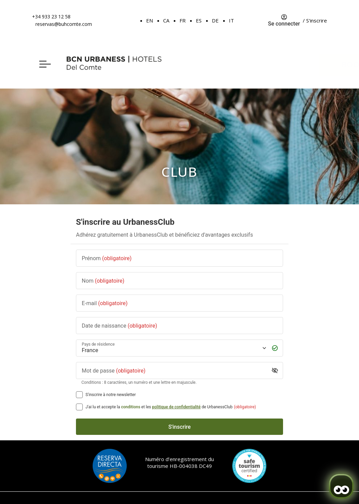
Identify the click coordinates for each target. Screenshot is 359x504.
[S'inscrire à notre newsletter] (79, 394)
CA (166, 20)
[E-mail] (179, 303)
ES (199, 20)
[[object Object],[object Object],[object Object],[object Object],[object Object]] (79, 407)
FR (183, 20)
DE (215, 20)
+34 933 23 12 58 (51, 16)
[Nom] (179, 281)
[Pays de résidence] (173, 348)
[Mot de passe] (174, 371)
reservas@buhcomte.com (63, 24)
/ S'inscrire (315, 20)
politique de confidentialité (176, 407)
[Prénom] (179, 258)
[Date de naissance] (179, 326)
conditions (130, 407)
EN (149, 20)
